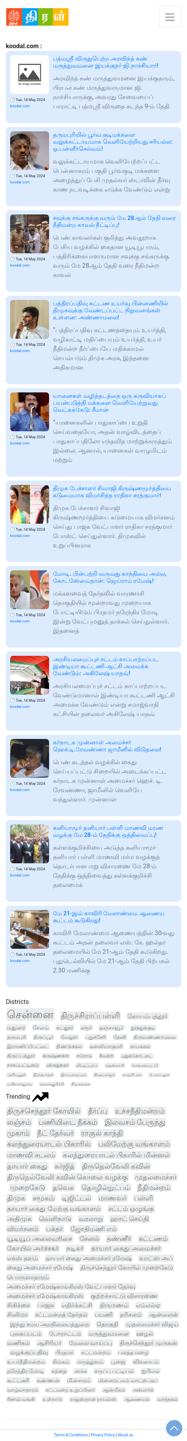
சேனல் (89, 1238)
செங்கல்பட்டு (145, 1065)
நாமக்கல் (140, 1046)
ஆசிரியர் (49, 1343)
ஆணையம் (137, 1399)
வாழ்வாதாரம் (22, 1390)
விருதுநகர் (57, 1065)
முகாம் (18, 1133)
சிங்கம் (61, 1362)
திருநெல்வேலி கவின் (116, 1166)
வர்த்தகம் (167, 1399)
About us (125, 1435)
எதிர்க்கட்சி (77, 1305)
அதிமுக (19, 1219)
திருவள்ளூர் (104, 1074)
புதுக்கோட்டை (137, 1056)
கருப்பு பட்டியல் (114, 1371)
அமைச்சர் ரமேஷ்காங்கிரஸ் (45, 1296)
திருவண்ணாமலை (155, 1037)
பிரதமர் (64, 1352)
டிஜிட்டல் (76, 1198)
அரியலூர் (16, 1074)
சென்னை (30, 1014)
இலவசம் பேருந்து (135, 1122)
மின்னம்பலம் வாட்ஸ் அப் (128, 1380)
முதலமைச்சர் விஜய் (151, 1324)
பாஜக (45, 1305)
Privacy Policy (103, 1435)
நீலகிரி (106, 1056)
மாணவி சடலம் (31, 1155)
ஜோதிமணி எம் (94, 1229)
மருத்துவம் (90, 1362)
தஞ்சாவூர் (111, 1028)
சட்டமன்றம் (96, 1352)
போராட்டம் (65, 1333)
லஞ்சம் (19, 1122)
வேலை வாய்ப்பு (91, 1343)
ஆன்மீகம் (113, 1390)
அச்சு (80, 1371)
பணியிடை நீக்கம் (68, 1122)
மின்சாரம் (79, 1380)
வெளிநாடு (55, 1219)
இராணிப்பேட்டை (28, 1046)
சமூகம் (44, 1198)
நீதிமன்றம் (154, 1187)
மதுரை (16, 1027)
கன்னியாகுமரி (106, 1046)
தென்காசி (114, 1065)
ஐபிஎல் (150, 1371)
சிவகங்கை (80, 1084)
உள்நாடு (52, 1399)
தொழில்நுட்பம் (105, 1187)
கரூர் (86, 1028)
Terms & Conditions (71, 1435)
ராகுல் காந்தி (102, 1133)
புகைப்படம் (26, 1333)
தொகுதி (107, 1324)
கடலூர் (64, 1028)
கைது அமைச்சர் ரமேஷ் (40, 1267)
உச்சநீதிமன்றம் (140, 1110)
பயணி (104, 1314)
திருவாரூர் (43, 1074)
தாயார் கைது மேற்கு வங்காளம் (54, 1209)
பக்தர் (54, 1229)
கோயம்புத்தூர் (147, 1016)
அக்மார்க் (142, 1390)
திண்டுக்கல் (69, 1046)
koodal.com (20, 106)
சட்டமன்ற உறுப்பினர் (70, 1390)
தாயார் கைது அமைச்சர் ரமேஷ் (89, 1258)
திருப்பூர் (43, 1037)
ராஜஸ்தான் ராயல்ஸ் (93, 1399)
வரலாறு (91, 1219)
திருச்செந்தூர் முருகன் (148, 1343)
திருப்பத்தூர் (21, 1056)
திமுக (16, 1198)
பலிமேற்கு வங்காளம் (134, 1144)
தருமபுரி (16, 1037)
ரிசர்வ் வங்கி (21, 1399)
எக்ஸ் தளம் (22, 1258)
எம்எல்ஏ (148, 1305)
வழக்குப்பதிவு (29, 1352)
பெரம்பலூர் (159, 1075)
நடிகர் (75, 1248)
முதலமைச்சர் (155, 1177)
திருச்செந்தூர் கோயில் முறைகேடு (126, 1267)
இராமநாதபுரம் (73, 1074)
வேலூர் (69, 1037)
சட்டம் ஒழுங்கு (131, 1209)
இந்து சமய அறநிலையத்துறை (50, 1324)
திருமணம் (114, 1305)
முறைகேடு (27, 1187)
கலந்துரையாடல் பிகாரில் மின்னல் (116, 1155)
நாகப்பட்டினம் (23, 1065)
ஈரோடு (84, 1056)
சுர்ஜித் (64, 1166)
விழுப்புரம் (87, 1065)
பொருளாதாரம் (28, 1277)
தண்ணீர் (119, 1238)
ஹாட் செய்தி (129, 1219)
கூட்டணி (18, 1380)
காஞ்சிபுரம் (132, 1075)
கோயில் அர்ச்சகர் (33, 1248)
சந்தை (59, 1371)
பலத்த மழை (133, 1352)
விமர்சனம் (23, 1229)
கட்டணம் (153, 1238)
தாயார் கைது (27, 1166)
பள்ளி (143, 1198)
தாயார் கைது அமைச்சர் (126, 1248)
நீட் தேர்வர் (55, 1133)
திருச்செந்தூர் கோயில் (44, 1110)
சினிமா (17, 1314)
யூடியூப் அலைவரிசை (39, 1238)
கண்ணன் (48, 1380)
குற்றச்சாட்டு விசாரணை (124, 1296)
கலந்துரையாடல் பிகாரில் (49, 1144)
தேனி (119, 1037)
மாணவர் (113, 1198)
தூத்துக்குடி (143, 1028)
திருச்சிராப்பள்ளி (90, 1015)
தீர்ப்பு (98, 1110)
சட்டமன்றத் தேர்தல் (61, 1314)
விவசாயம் (146, 1362)
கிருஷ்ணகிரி (55, 1056)
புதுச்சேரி (95, 1037)
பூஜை (118, 1362)
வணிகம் (18, 1343)
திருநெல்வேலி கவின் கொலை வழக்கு (67, 1177)
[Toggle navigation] (170, 17)
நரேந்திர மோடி (25, 1371)
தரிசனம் (131, 1314)
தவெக (63, 1187)
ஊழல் (144, 1333)
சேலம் (41, 1028)
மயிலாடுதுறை (19, 1084)
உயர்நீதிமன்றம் (26, 1362)
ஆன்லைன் (163, 1314)
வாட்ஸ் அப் (156, 1258)
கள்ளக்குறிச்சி (52, 1084)
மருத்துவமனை (108, 1333)
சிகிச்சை (18, 1305)
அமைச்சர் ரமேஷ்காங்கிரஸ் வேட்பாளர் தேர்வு (71, 1286)
